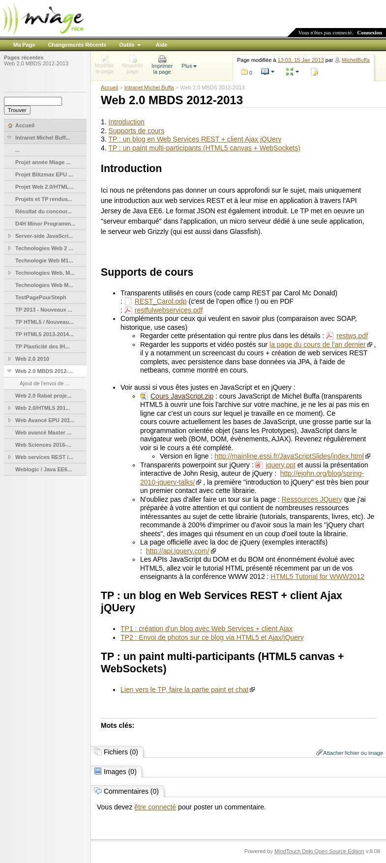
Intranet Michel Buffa (149, 87)
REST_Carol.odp (161, 301)
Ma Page (24, 45)
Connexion (369, 32)
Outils (126, 45)
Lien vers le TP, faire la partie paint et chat (184, 689)
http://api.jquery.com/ (177, 551)
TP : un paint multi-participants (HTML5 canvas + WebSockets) (204, 148)
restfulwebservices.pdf (169, 310)
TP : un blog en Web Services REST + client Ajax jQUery (194, 139)
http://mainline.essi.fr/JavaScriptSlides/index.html (288, 456)
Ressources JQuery (312, 499)
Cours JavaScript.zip (181, 396)
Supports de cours (137, 131)
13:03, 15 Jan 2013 (301, 60)
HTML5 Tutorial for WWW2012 (317, 576)
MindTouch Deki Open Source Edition (319, 851)
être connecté (155, 807)
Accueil (109, 87)
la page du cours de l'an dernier (317, 344)
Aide (161, 45)
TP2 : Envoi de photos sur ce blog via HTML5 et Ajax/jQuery (212, 637)
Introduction (127, 122)
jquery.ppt (280, 465)
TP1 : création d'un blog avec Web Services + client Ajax (206, 629)
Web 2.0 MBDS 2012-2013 (36, 63)
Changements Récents (77, 45)
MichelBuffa (356, 60)
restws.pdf (352, 336)
